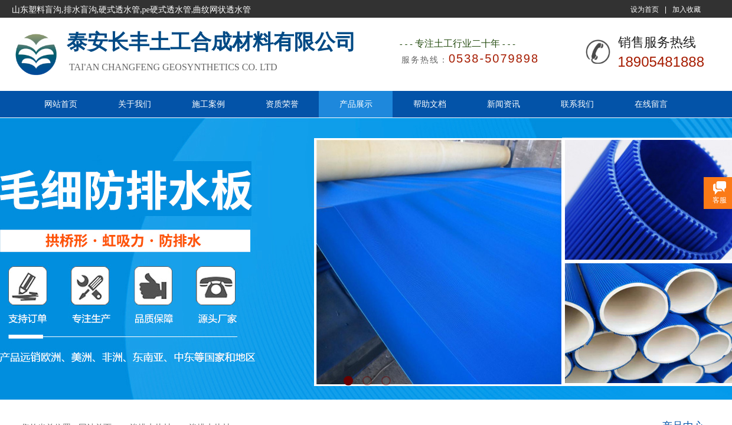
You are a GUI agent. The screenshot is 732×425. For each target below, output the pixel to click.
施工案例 (208, 104)
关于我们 (134, 104)
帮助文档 (429, 104)
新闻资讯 (503, 104)
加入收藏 (686, 9)
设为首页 (644, 9)
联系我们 (577, 104)
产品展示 (355, 104)
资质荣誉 (282, 104)
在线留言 (651, 104)
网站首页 (60, 104)
